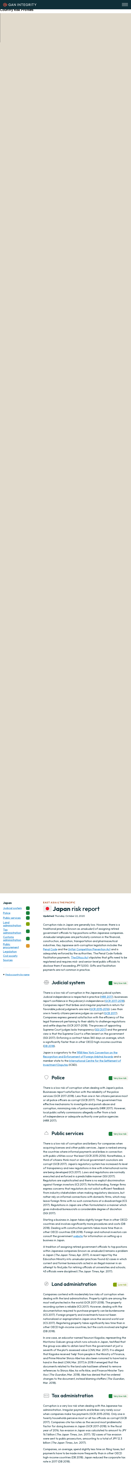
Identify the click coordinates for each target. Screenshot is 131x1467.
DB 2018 (49, 1046)
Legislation (10, 951)
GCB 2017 (110, 1013)
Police (16, 913)
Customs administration (16, 939)
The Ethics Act (79, 957)
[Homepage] (20, 5)
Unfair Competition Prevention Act (89, 949)
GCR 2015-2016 (99, 1009)
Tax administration (16, 931)
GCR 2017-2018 (114, 1001)
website (78, 1236)
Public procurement (16, 946)
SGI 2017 (100, 1029)
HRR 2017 (106, 997)
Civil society (10, 955)
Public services (16, 918)
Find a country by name (17, 974)
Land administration (16, 924)
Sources (8, 960)
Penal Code (50, 949)
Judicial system (16, 908)
